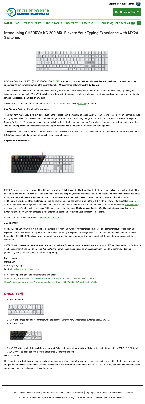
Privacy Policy (116, 392)
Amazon (82, 103)
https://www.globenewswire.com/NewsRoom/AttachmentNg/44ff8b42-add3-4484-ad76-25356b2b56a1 (51, 282)
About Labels (54, 23)
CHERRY (56, 81)
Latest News (11, 23)
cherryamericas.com (49, 217)
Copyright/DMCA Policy (96, 392)
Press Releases (32, 23)
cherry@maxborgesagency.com (24, 269)
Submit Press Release (53, 392)
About (15, 392)
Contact (72, 23)
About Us (87, 23)
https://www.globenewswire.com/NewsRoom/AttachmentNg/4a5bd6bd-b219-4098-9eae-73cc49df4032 (51, 278)
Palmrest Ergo (131, 204)
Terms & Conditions (74, 392)
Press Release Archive (30, 392)
